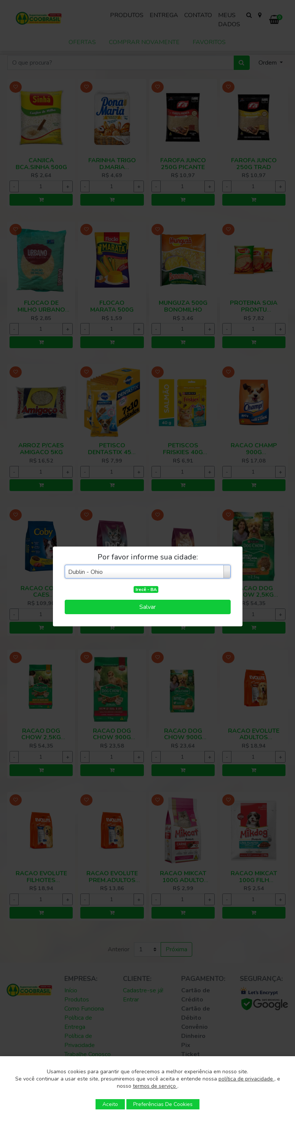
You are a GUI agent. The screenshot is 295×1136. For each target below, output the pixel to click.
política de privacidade (246, 1078)
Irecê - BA (146, 589)
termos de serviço (155, 1086)
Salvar (147, 607)
